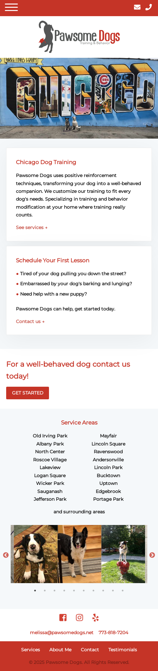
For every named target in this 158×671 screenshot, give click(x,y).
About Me (60, 650)
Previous (6, 555)
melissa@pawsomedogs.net (61, 632)
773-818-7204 (113, 632)
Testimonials (122, 650)
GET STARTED (27, 393)
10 (122, 590)
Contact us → (30, 321)
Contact (90, 650)
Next (152, 555)
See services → (31, 227)
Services (30, 650)
